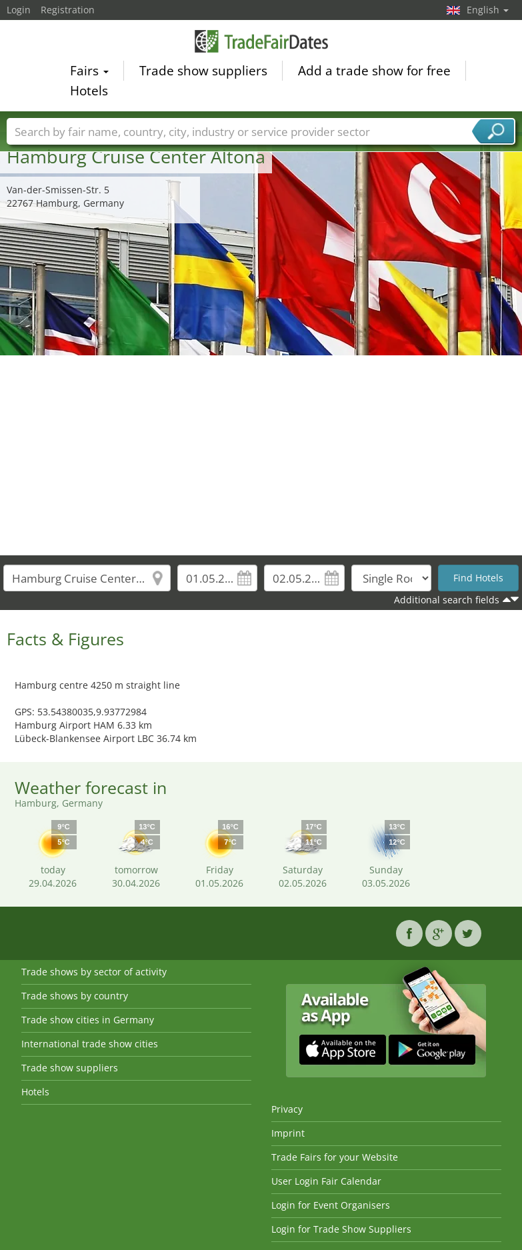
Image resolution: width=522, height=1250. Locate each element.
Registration (68, 9)
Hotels (89, 92)
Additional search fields (446, 599)
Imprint (288, 1133)
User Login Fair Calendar (326, 1181)
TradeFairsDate (261, 43)
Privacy (287, 1109)
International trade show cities (89, 1043)
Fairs (89, 72)
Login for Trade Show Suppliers (341, 1229)
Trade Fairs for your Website (334, 1157)
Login (19, 9)
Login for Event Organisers (330, 1205)
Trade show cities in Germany (87, 1019)
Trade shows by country (74, 995)
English (488, 9)
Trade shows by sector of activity (94, 971)
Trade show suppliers (203, 72)
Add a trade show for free (374, 72)
